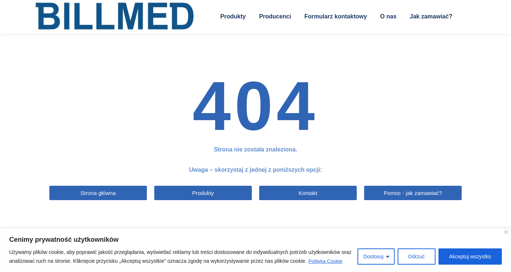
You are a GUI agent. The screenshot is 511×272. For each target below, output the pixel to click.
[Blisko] (506, 232)
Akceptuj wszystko (470, 257)
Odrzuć (416, 257)
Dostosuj (373, 257)
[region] (255, 250)
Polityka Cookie (326, 261)
